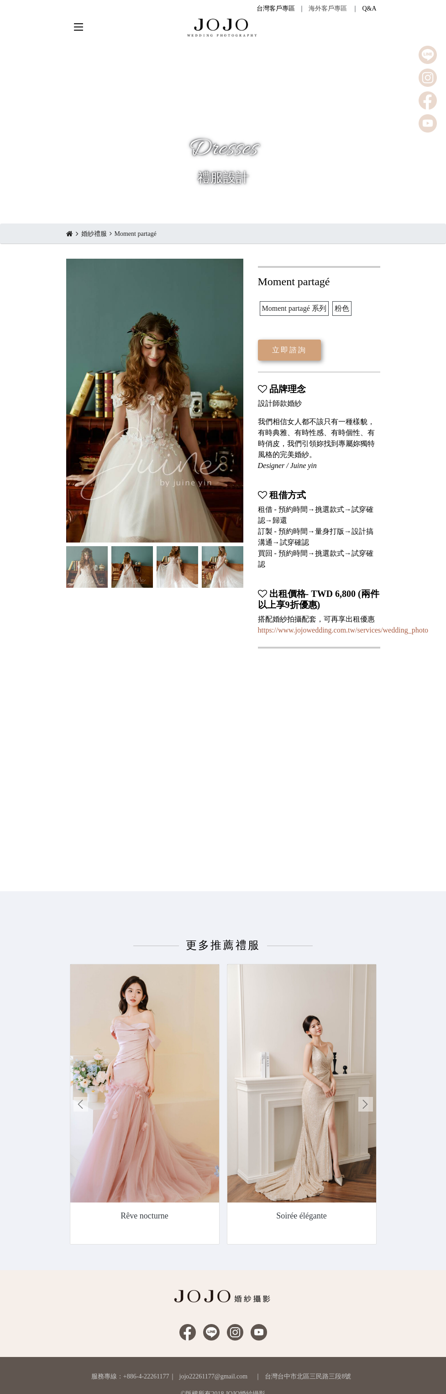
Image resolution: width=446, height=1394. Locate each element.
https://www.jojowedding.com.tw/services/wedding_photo (343, 630)
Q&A (369, 8)
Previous (80, 1104)
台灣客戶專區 (276, 8)
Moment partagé (136, 233)
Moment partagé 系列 (294, 308)
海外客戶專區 (328, 8)
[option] (154, 401)
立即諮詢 (289, 350)
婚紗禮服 (94, 233)
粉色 (342, 308)
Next (365, 1104)
